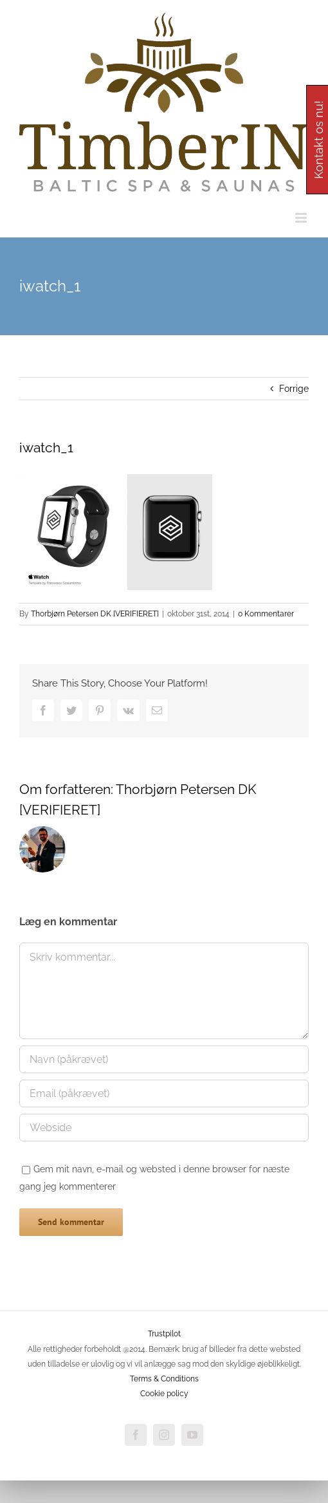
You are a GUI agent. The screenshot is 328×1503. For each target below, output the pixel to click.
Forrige (294, 388)
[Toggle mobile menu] (302, 218)
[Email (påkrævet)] (164, 1093)
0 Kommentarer (266, 613)
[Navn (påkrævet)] (164, 1059)
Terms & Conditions (164, 1378)
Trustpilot (164, 1333)
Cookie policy (164, 1393)
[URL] (164, 1127)
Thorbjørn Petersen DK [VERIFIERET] (95, 613)
